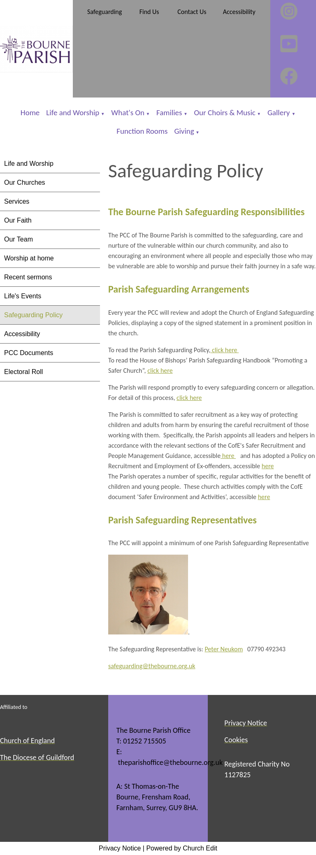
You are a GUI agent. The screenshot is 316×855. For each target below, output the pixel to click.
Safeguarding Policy (33, 314)
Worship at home (29, 258)
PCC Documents (28, 352)
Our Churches (24, 182)
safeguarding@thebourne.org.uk (151, 666)
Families (169, 112)
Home (30, 112)
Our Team (18, 239)
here (228, 456)
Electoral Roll (23, 371)
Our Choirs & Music (225, 112)
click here (224, 350)
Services (16, 201)
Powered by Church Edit (181, 848)
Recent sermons (28, 277)
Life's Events (22, 296)
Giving (184, 131)
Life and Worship (72, 112)
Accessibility (22, 333)
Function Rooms (141, 131)
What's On (127, 112)
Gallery (279, 112)
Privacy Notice (120, 848)
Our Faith (18, 220)
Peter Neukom (223, 649)
